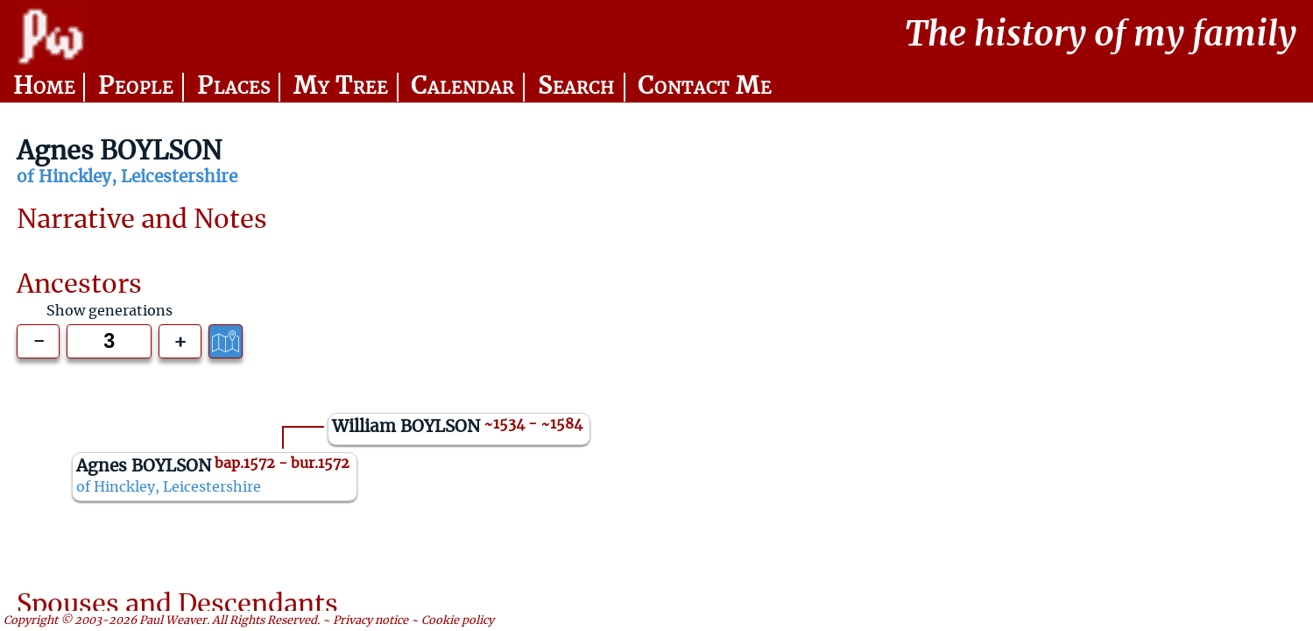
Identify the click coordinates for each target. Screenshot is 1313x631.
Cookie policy (457, 621)
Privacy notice (370, 621)
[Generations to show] (109, 341)
